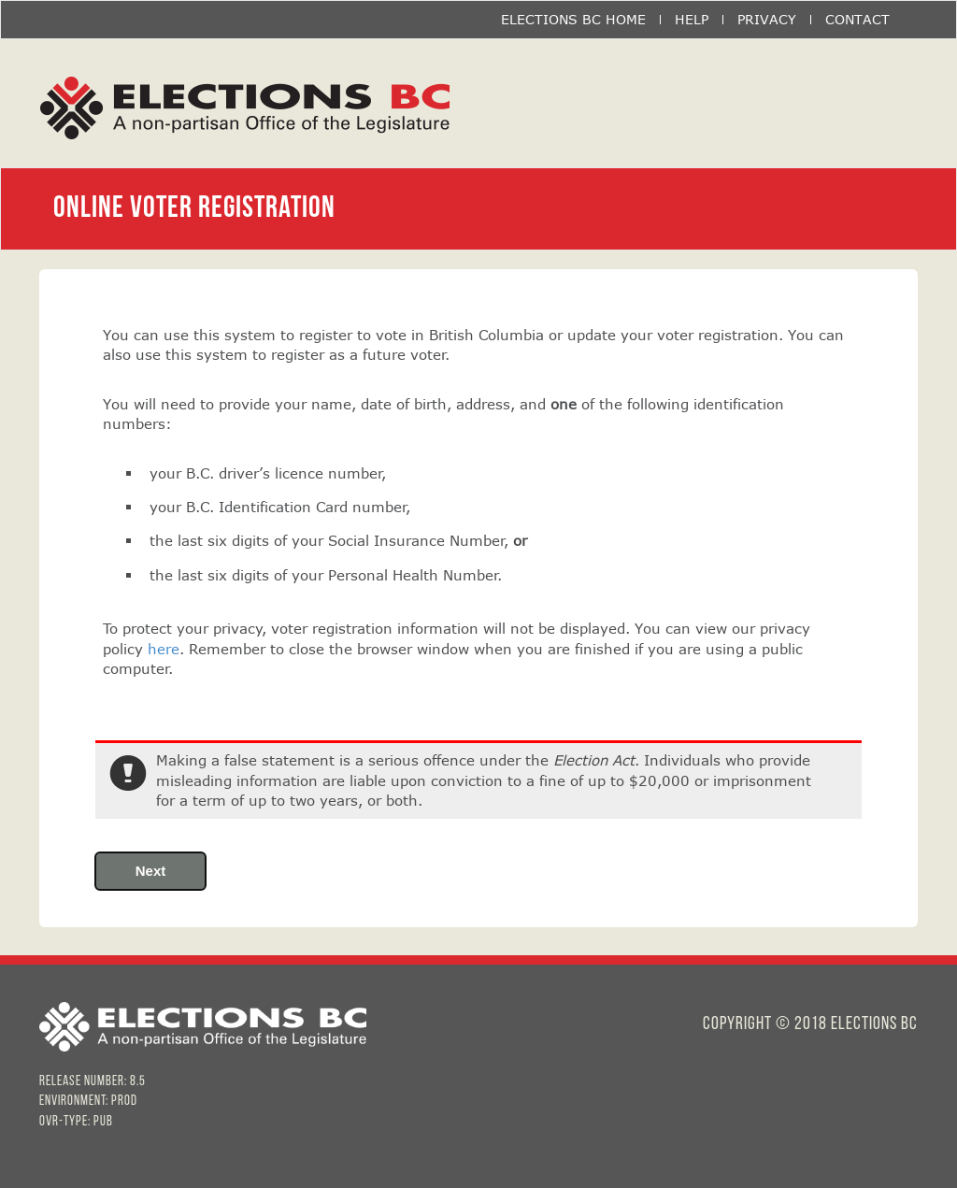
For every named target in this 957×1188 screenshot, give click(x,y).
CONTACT (857, 19)
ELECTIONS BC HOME (573, 19)
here (163, 648)
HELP (691, 19)
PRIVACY (766, 19)
